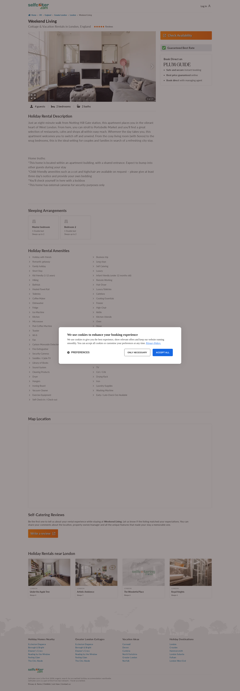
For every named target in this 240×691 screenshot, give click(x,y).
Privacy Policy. (153, 343)
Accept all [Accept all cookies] (162, 352)
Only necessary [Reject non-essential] (137, 352)
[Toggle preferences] (78, 352)
